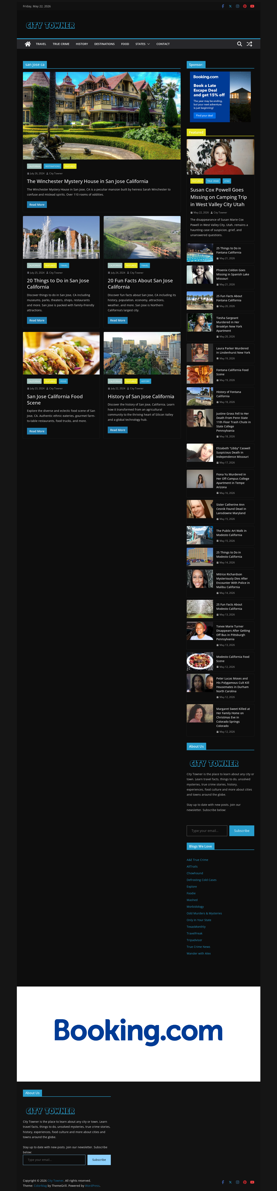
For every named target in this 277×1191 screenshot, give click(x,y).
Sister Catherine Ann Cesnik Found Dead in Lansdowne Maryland (231, 509)
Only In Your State (199, 920)
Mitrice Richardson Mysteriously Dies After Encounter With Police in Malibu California (233, 580)
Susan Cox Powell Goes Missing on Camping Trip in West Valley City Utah (218, 197)
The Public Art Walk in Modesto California (231, 533)
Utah (227, 181)
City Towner (56, 173)
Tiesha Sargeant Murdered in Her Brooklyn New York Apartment (229, 324)
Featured (70, 166)
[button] (148, 44)
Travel (41, 44)
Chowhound (195, 873)
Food (125, 44)
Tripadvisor (194, 940)
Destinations (104, 44)
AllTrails (192, 866)
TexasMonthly (196, 927)
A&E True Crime (197, 860)
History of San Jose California (141, 396)
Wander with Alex (199, 953)
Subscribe (241, 830)
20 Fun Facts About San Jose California (140, 283)
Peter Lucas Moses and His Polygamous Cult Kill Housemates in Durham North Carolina (232, 684)
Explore (192, 886)
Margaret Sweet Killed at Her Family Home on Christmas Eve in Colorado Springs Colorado (233, 717)
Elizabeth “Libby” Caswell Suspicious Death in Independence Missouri (233, 452)
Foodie (191, 893)
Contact (163, 44)
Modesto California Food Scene (232, 659)
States (141, 44)
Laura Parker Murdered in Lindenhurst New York (233, 350)
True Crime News (198, 947)
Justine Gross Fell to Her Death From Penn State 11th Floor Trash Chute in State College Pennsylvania (233, 422)
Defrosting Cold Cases (202, 880)
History (82, 44)
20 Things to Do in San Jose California (58, 283)
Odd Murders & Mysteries (204, 913)
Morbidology (195, 906)
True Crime (61, 44)
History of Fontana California (228, 394)
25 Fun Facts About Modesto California (229, 606)
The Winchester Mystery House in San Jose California (87, 181)
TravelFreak (194, 933)
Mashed (192, 900)
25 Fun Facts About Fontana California (229, 298)
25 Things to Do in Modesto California (229, 554)
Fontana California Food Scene (232, 372)
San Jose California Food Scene (55, 399)
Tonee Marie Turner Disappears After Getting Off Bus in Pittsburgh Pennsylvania (233, 632)
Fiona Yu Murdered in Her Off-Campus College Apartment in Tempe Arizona (232, 480)
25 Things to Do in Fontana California (228, 250)
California (34, 166)
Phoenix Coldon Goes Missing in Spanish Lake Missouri (232, 274)
